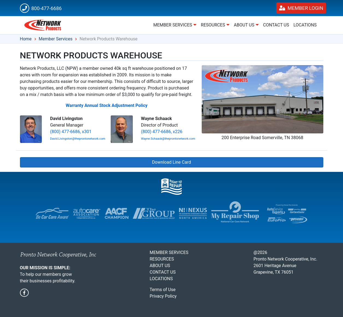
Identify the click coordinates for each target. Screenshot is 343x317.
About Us (160, 265)
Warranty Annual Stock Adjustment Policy (106, 105)
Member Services (56, 38)
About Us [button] (244, 25)
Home (26, 38)
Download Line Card (171, 162)
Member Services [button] (172, 25)
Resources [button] (213, 25)
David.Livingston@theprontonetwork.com (77, 138)
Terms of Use (163, 289)
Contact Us (276, 25)
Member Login (301, 8)
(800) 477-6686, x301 (70, 131)
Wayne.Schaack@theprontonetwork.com (168, 138)
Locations (305, 25)
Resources (162, 259)
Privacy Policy (163, 296)
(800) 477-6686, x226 (161, 131)
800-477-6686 (41, 8)
